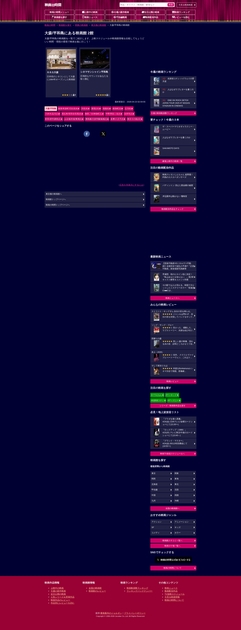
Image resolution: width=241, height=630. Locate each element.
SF (153, 527)
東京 (154, 473)
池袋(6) (106, 108)
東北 (177, 484)
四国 (177, 495)
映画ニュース (89, 17)
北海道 (155, 484)
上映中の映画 (89, 12)
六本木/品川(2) (51, 114)
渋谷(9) (84, 108)
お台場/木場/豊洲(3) (73, 119)
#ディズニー (173, 400)
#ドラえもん (156, 395)
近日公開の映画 (150, 12)
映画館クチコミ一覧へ (172, 540)
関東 (177, 473)
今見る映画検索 (186, 5)
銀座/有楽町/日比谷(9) (68, 108)
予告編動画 (120, 17)
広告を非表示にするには (131, 185)
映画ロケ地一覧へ (172, 546)
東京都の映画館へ (54, 194)
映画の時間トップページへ (58, 205)
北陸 (177, 490)
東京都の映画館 (98, 25)
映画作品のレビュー (60, 600)
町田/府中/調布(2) (53, 119)
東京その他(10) (134, 119)
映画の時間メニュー (59, 12)
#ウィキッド (171, 395)
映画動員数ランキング (137, 588)
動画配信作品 (150, 17)
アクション (157, 522)
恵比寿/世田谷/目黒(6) (71, 114)
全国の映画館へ (173, 508)
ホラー (178, 533)
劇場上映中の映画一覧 (172, 161)
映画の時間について (173, 568)
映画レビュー (172, 381)
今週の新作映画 (120, 12)
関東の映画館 (81, 25)
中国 (154, 495)
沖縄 (177, 501)
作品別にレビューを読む (62, 603)
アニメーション (182, 522)
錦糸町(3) (117, 108)
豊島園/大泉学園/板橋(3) (96, 119)
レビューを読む (181, 17)
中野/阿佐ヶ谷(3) (113, 114)
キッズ (178, 527)
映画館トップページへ (56, 199)
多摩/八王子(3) (117, 119)
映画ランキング (181, 12)
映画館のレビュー (97, 591)
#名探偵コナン (157, 400)
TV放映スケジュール (175, 594)
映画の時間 (50, 25)
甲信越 (155, 490)
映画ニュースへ (173, 298)
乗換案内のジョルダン (111, 613)
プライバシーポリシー (135, 613)
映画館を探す (59, 17)
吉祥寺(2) (128, 114)
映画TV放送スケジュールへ (172, 453)
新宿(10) (95, 108)
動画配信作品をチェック (173, 209)
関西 (154, 479)
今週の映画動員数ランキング (164, 113)
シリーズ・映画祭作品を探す (173, 405)
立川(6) (128, 108)
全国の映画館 (95, 588)
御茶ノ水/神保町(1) (93, 114)
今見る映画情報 (172, 597)
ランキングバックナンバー (139, 591)
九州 (154, 501)
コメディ (156, 533)
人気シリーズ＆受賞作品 (62, 597)
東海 (177, 479)
